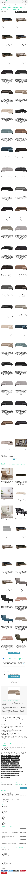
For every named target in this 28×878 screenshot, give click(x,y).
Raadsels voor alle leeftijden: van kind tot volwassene (14, 829)
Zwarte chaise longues (5, 755)
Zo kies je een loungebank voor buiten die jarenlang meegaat (14, 833)
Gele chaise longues (5, 773)
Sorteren (24, 11)
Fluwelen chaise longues (6, 765)
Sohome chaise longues (15, 755)
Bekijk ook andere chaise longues (13, 465)
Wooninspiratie (6, 867)
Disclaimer (5, 853)
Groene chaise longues (15, 761)
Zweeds (4, 813)
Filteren (18, 11)
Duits (4, 817)
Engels (4, 819)
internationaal (15, 798)
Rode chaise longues (14, 757)
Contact (4, 868)
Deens (4, 823)
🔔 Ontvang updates (14, 676)
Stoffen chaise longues (15, 759)
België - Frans (6, 810)
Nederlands (5, 806)
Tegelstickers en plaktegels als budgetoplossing (14, 837)
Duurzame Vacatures (7, 798)
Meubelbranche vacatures (8, 859)
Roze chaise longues (5, 769)
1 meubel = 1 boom (7, 863)
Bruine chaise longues (14, 775)
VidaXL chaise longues (15, 765)
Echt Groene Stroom (7, 795)
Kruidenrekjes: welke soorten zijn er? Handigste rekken (14, 844)
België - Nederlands (7, 809)
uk (3, 822)
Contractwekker (6, 799)
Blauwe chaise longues (14, 763)
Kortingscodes (6, 862)
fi (3, 821)
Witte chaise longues (5, 763)
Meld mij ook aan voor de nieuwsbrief (11, 674)
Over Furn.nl (5, 850)
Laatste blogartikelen (6, 826)
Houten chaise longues (5, 767)
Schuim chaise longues (5, 757)
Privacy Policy (5, 858)
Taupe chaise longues (18, 771)
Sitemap (5, 854)
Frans (4, 807)
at (3, 824)
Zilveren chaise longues (6, 759)
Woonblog (5, 852)
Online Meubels (6, 849)
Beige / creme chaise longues (16, 767)
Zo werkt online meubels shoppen (10, 856)
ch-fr (4, 816)
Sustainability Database (8, 801)
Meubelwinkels (6, 855)
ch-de (4, 815)
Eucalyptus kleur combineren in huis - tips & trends (14, 840)
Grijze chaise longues (5, 775)
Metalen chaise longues (14, 773)
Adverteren (5, 865)
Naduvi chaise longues (5, 761)
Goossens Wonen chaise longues (7, 771)
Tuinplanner (5, 864)
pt (3, 818)
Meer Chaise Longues (14, 652)
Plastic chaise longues (14, 769)
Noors (4, 812)
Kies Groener (5, 796)
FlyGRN (4, 794)
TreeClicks (5, 792)
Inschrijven (23, 788)
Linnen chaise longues (5, 777)
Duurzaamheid (6, 861)
